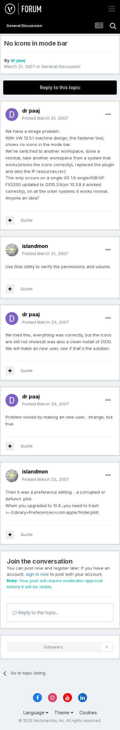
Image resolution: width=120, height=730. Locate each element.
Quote (26, 220)
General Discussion (60, 66)
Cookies (88, 712)
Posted (45, 118)
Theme (63, 712)
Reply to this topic (60, 87)
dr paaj (18, 60)
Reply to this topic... (35, 612)
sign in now (37, 574)
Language (35, 712)
